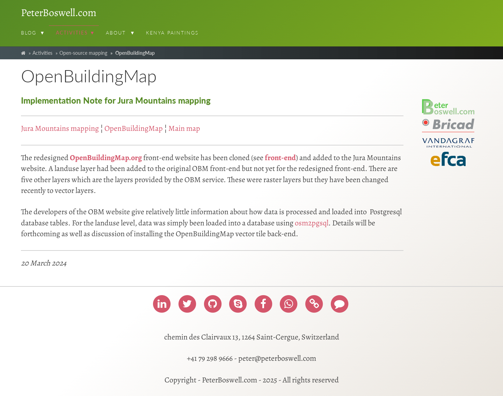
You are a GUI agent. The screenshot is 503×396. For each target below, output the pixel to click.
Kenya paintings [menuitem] (172, 33)
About (116, 33)
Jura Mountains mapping (60, 128)
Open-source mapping (83, 53)
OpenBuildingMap (133, 128)
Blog (28, 33)
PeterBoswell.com (58, 13)
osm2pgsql (311, 223)
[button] (43, 33)
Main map (184, 128)
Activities (72, 33)
